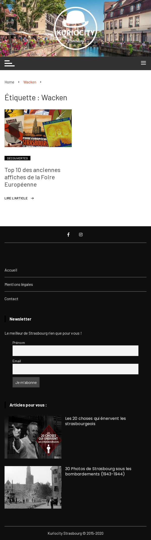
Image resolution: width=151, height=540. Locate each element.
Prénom (19, 342)
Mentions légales (19, 284)
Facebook (68, 235)
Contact (11, 298)
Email (17, 361)
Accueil (11, 269)
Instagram (81, 235)
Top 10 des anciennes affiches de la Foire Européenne (32, 177)
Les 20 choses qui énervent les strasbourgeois (95, 421)
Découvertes (17, 158)
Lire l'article (16, 198)
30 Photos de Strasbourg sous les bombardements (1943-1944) (98, 471)
